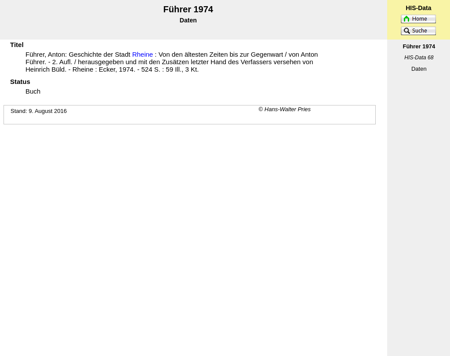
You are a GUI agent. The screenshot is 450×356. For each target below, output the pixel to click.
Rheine (142, 54)
